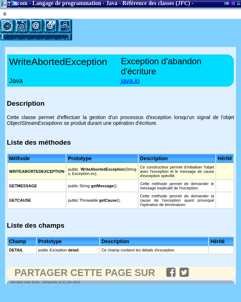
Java (112, 3)
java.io (130, 80)
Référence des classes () (156, 3)
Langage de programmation (66, 3)
